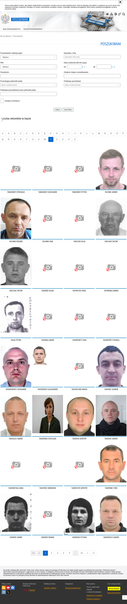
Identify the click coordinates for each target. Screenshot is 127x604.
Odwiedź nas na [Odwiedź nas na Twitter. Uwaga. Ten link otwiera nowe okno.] (8, 592)
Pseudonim (4, 72)
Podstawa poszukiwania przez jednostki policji (18, 90)
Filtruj (57, 110)
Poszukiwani (18, 36)
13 (81, 553)
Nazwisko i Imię (70, 53)
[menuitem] (12, 28)
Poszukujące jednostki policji (11, 81)
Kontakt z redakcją (50, 588)
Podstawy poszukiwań (72, 81)
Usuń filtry (68, 110)
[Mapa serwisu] (111, 14)
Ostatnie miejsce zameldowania (76, 72)
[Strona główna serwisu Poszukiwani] (107, 14)
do (94, 67)
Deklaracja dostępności (73, 588)
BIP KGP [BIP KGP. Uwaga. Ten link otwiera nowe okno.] (32, 590)
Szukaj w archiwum (12, 101)
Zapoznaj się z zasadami (94, 595)
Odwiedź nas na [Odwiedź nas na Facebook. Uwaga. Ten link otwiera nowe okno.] (13, 588)
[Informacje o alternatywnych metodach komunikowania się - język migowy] (119, 14)
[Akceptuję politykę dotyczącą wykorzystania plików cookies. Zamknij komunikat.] (120, 2)
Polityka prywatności (93, 599)
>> (93, 552)
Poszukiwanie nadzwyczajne (11, 53)
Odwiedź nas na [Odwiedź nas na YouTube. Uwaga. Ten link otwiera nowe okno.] (8, 588)
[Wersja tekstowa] (115, 14)
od (65, 67)
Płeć (2, 63)
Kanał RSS (4, 588)
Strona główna (5, 36)
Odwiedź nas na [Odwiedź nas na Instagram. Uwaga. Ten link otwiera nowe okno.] (4, 592)
